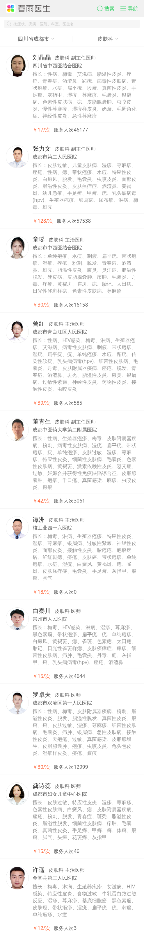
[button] (108, 8)
